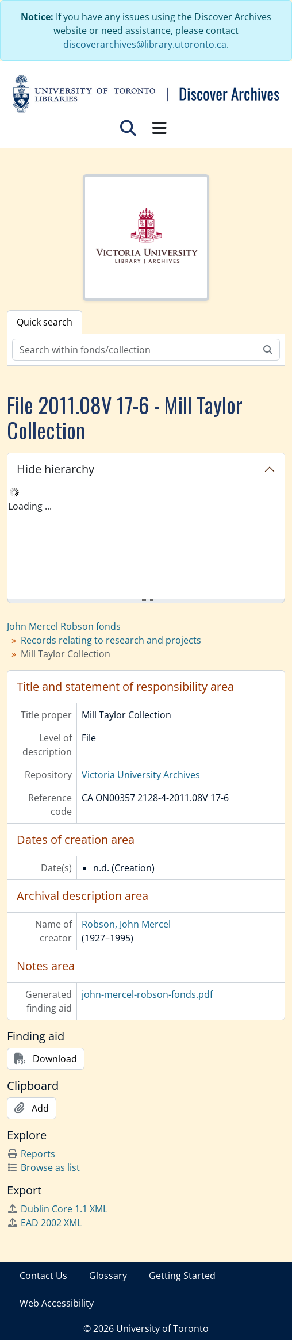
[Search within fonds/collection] (134, 350)
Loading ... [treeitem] (30, 506)
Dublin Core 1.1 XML (57, 1209)
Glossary (108, 1275)
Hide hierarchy (55, 469)
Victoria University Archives (141, 774)
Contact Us (43, 1275)
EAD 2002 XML (44, 1222)
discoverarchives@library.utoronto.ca (144, 44)
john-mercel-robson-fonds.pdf (147, 994)
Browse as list (43, 1167)
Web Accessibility (57, 1303)
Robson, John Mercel (126, 924)
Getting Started (182, 1275)
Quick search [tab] (44, 322)
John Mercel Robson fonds (64, 626)
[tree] (146, 542)
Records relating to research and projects (111, 640)
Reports (31, 1153)
